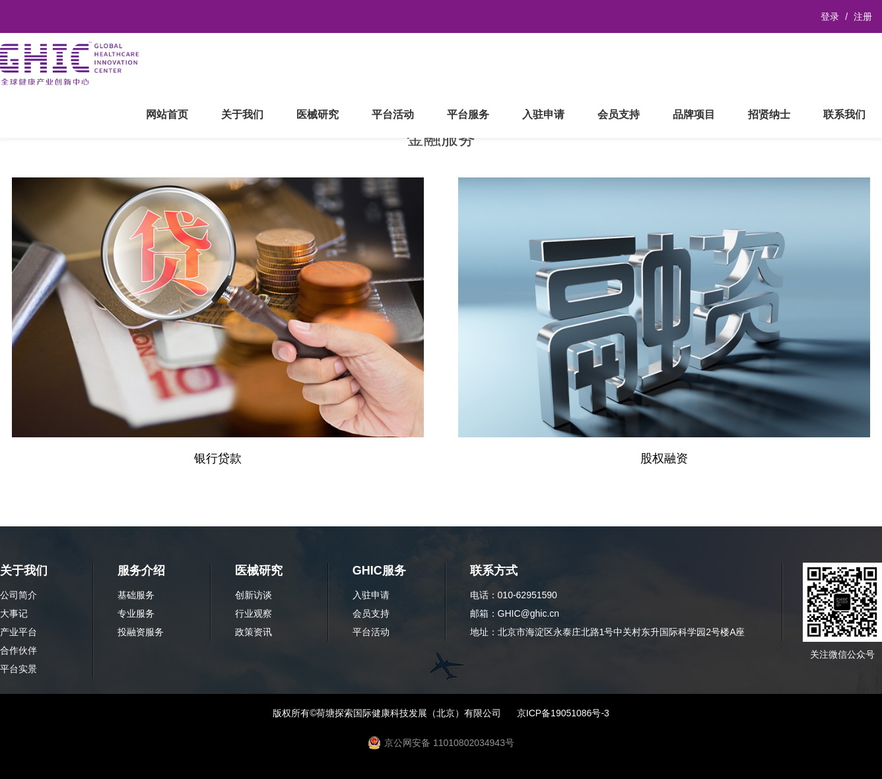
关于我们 (242, 114)
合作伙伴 (18, 650)
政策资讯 (253, 632)
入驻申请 (543, 114)
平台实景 (18, 669)
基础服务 (136, 595)
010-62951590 (527, 595)
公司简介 (18, 595)
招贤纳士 (769, 114)
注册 (863, 16)
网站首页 (167, 114)
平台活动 (393, 114)
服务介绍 (141, 570)
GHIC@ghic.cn (529, 613)
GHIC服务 (379, 570)
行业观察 (253, 613)
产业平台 (18, 632)
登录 (830, 16)
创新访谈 (253, 595)
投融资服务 (141, 632)
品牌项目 (694, 114)
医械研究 (317, 114)
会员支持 (618, 114)
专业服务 (136, 613)
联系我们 (844, 114)
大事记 (14, 613)
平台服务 (468, 114)
